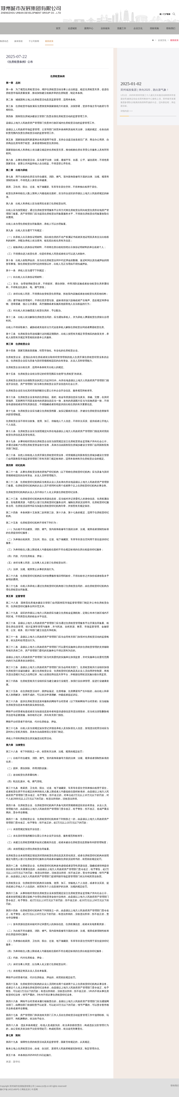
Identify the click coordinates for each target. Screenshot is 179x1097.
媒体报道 (18, 41)
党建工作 (121, 28)
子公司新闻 (34, 41)
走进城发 (72, 28)
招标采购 (154, 28)
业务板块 (105, 28)
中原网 (34, 1089)
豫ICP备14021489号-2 (10, 1089)
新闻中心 (88, 28)
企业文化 (138, 28)
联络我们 (170, 28)
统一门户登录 (165, 14)
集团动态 (4, 41)
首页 (58, 28)
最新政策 (49, 41)
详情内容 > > (126, 111)
